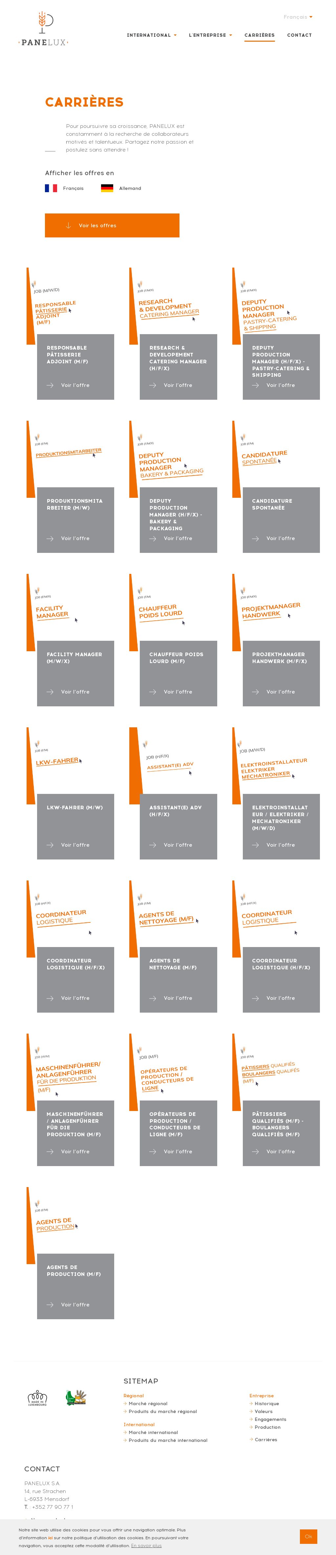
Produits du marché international (168, 1440)
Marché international (153, 1432)
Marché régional (148, 1403)
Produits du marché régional (163, 1411)
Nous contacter (51, 1520)
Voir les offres (97, 225)
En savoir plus (146, 1549)
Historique (267, 1403)
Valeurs (264, 1411)
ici (50, 1541)
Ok (308, 1540)
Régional (133, 1396)
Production (268, 1427)
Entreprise (261, 1396)
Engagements (270, 1419)
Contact (299, 35)
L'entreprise (207, 35)
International (149, 35)
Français (64, 188)
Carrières (259, 35)
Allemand (121, 188)
